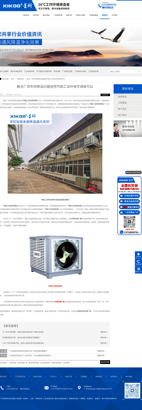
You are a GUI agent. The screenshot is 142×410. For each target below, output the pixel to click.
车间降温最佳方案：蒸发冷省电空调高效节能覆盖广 (21, 337)
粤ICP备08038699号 (109, 398)
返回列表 (105, 95)
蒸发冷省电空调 (16, 71)
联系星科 (114, 376)
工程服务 (83, 376)
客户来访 (122, 115)
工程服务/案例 (93, 15)
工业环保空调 (93, 71)
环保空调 (36, 15)
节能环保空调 (56, 363)
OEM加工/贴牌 (80, 15)
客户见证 (122, 109)
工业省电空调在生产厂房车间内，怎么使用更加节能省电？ (30, 355)
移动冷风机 (46, 15)
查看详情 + (101, 351)
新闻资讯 (105, 15)
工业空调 (66, 363)
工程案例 (122, 103)
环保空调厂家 (22, 363)
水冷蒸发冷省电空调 (43, 71)
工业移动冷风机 (80, 71)
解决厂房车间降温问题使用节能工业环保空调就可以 (46, 79)
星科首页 (26, 15)
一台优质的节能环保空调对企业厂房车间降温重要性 (28, 351)
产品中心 (53, 376)
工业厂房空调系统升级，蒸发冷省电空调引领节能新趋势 (23, 343)
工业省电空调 (58, 15)
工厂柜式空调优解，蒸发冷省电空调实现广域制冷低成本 (23, 332)
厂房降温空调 (67, 71)
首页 (13, 79)
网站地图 (129, 376)
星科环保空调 (34, 363)
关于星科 (114, 15)
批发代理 (69, 15)
